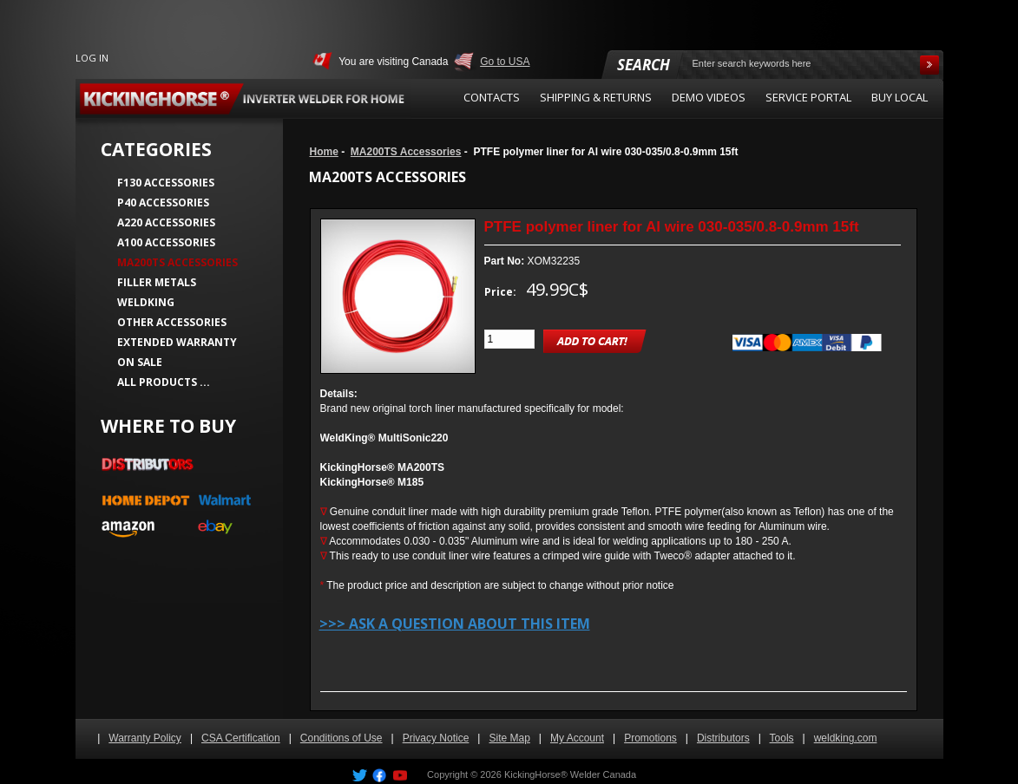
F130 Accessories (165, 182)
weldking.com (845, 738)
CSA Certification (240, 738)
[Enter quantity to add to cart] (509, 339)
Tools (782, 738)
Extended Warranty (177, 342)
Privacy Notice (436, 738)
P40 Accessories (163, 202)
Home (324, 152)
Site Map (509, 738)
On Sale (139, 362)
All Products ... (163, 382)
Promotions (650, 738)
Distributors (723, 738)
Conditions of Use (341, 738)
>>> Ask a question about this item (454, 623)
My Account (577, 738)
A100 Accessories (166, 242)
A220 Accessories (166, 222)
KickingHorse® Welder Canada (570, 774)
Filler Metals (156, 282)
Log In (92, 57)
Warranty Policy (144, 738)
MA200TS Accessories (406, 152)
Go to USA (504, 62)
